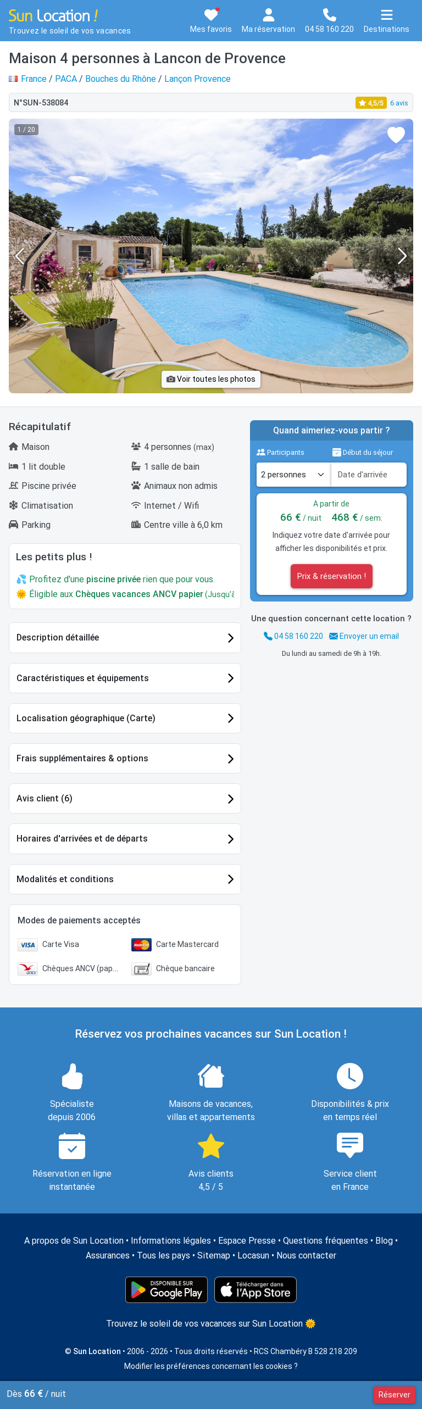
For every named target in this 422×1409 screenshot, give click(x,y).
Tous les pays (163, 1255)
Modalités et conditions (65, 879)
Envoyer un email (364, 636)
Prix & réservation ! (331, 576)
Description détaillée (57, 637)
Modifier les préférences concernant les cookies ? (211, 1366)
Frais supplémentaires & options (82, 758)
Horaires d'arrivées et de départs (82, 838)
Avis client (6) (44, 798)
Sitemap (213, 1255)
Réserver (394, 1394)
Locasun (253, 1255)
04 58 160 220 (293, 636)
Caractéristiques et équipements (82, 678)
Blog (384, 1240)
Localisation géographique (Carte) (86, 718)
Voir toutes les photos (211, 379)
